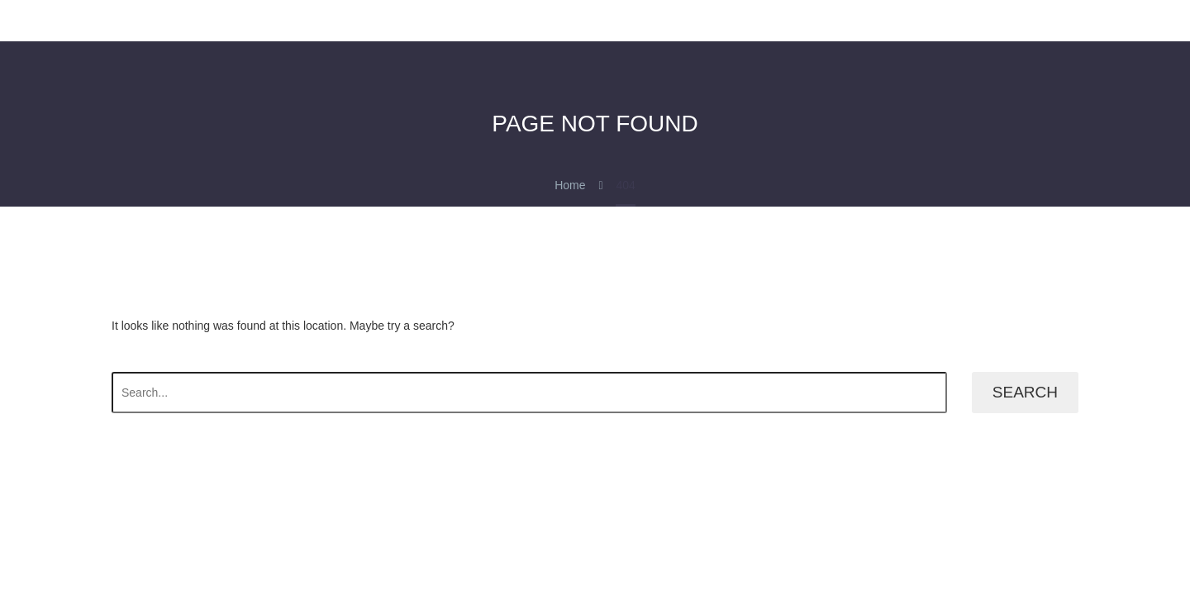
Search (1025, 392)
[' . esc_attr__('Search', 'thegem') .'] (529, 392)
